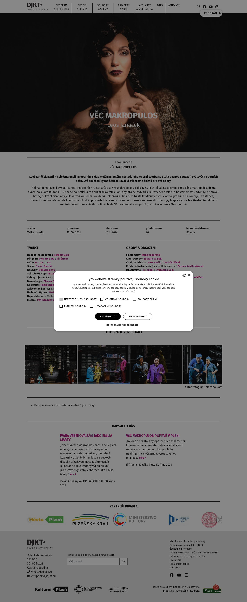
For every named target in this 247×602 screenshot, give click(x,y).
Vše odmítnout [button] (138, 316)
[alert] (123, 301)
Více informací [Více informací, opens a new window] (127, 291)
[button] (123, 325)
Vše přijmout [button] (108, 316)
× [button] (189, 275)
